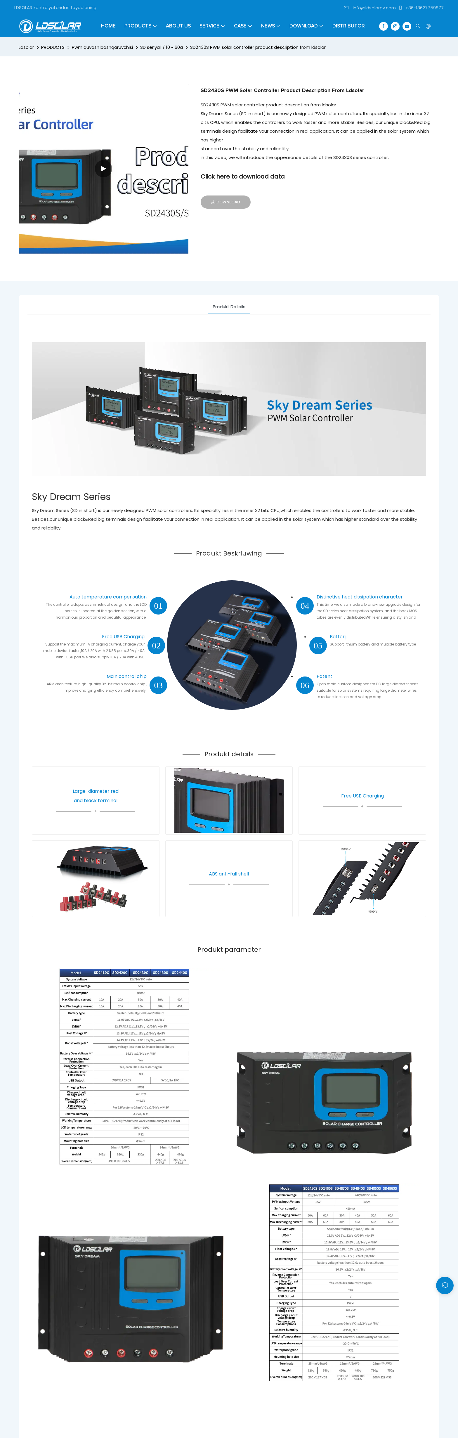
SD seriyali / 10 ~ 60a (161, 47)
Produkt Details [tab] (229, 307)
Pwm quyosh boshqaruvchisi (102, 47)
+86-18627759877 (421, 8)
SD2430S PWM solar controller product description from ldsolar (258, 47)
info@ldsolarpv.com (370, 8)
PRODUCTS (53, 47)
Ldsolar (26, 47)
